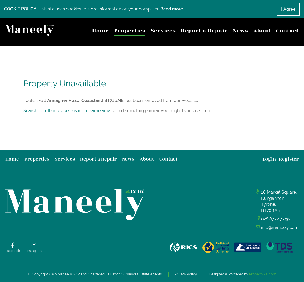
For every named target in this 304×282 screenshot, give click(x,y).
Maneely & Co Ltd (72, 274)
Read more (171, 9)
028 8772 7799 (275, 219)
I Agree (288, 9)
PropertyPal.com (262, 274)
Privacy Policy (185, 274)
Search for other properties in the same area (66, 110)
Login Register (280, 159)
